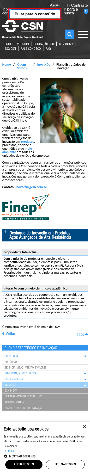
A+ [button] (52, 5)
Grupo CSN (11, 356)
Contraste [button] (77, 5)
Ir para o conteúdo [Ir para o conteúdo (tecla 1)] (16, 11)
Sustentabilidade (15, 379)
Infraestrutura (14, 402)
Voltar (10, 334)
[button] (45, 456)
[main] (45, 228)
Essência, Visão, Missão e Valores (25, 367)
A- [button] (58, 5)
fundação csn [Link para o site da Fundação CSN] (44, 44)
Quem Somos (22, 66)
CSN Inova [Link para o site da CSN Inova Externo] (66, 44)
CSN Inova (11, 390)
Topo (80, 335)
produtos (27, 141)
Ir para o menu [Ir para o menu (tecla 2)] (47, 11)
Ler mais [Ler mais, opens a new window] (9, 451)
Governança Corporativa (20, 373)
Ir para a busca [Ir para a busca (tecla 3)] (76, 11)
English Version (17, 44)
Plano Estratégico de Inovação (24, 408)
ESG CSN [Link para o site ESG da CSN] (10, 49)
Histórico (11, 362)
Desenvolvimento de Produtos (23, 396)
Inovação (43, 64)
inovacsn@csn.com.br (31, 187)
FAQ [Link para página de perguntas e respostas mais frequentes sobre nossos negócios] (48, 49)
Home (6, 64)
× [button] (84, 427)
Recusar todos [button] (65, 464)
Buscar (69, 34)
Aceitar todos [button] (24, 464)
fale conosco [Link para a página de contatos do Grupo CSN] (31, 49)
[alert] (45, 448)
